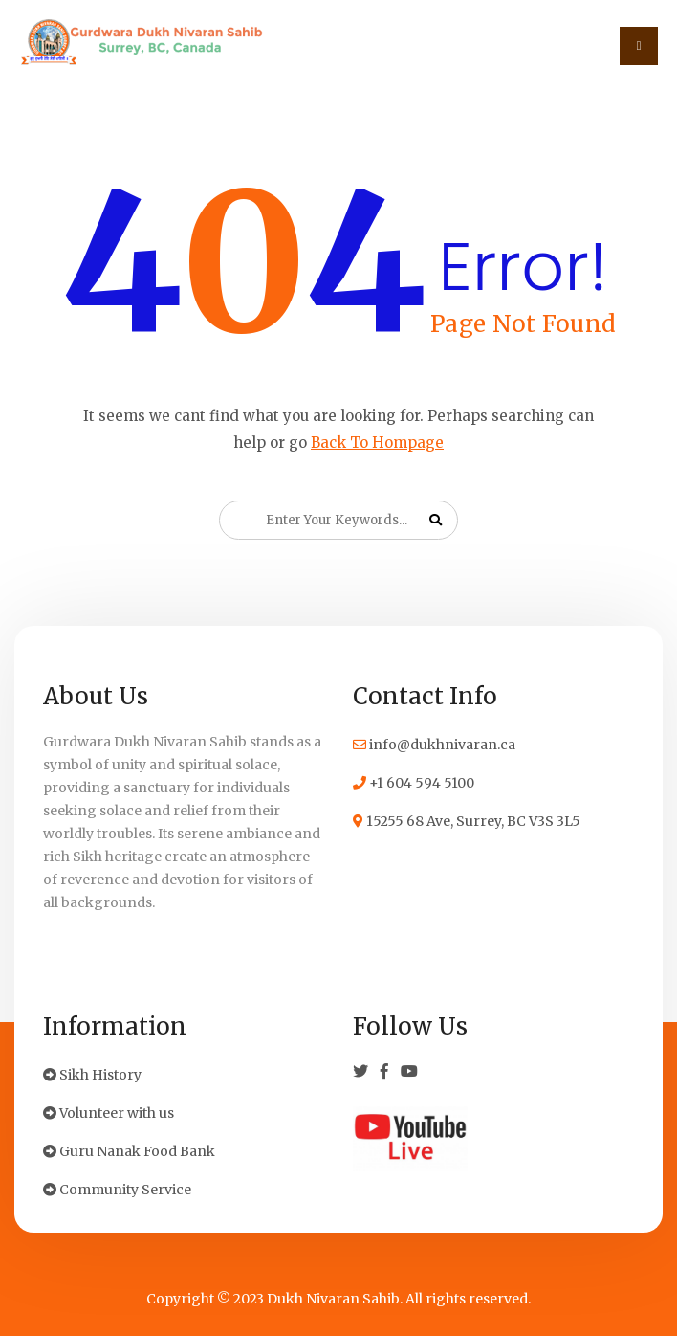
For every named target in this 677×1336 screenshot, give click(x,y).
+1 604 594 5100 (413, 782)
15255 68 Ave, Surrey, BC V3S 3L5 (466, 821)
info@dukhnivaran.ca (434, 744)
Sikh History (92, 1074)
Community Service (117, 1189)
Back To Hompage (377, 443)
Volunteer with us (108, 1113)
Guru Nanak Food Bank (129, 1151)
